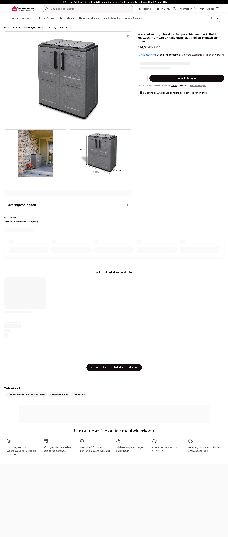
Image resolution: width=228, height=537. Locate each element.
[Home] (5, 27)
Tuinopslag (51, 27)
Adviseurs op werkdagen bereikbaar (130, 449)
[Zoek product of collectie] (46, 8)
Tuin (9, 27)
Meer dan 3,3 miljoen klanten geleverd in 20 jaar (95, 449)
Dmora (174, 85)
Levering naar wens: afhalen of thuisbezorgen (204, 449)
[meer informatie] (223, 54)
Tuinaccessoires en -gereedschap (28, 27)
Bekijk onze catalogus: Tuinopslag (21, 221)
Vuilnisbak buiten (65, 27)
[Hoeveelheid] (143, 78)
